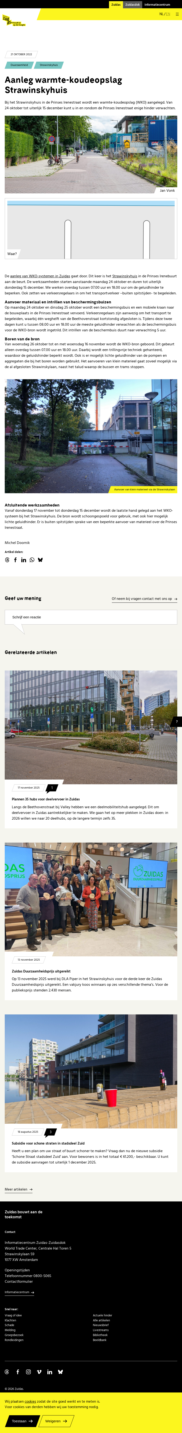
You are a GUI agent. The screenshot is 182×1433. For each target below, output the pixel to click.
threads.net (7, 559)
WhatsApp (32, 559)
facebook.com (15, 559)
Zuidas (116, 5)
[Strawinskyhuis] (91, 436)
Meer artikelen (16, 1189)
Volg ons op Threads (7, 1371)
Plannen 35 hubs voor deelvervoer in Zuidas (46, 799)
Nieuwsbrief (101, 1325)
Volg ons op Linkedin (49, 1371)
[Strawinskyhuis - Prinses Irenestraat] (91, 154)
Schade (9, 1325)
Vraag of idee (13, 1315)
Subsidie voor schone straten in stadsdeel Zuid (48, 1143)
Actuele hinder (102, 1315)
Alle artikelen (101, 1320)
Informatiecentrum (157, 5)
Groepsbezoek (14, 1335)
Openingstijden (17, 1270)
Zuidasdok (132, 5)
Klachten (10, 1320)
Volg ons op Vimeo (39, 1371)
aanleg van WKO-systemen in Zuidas (40, 276)
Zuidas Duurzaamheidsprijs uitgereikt (41, 971)
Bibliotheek (100, 1335)
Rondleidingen (14, 1340)
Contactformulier (19, 1281)
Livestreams (101, 1330)
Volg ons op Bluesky (60, 1371)
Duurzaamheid (19, 65)
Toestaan (19, 1421)
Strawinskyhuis (49, 65)
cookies (30, 1401)
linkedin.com (23, 559)
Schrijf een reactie (26, 617)
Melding (10, 1330)
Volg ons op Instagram (28, 1371)
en (168, 14)
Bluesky (40, 559)
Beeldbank (99, 1340)
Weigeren (52, 1421)
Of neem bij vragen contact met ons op (142, 599)
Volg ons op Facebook (17, 1371)
